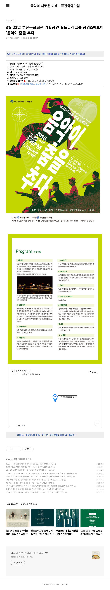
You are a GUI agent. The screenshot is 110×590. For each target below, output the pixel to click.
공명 (15, 459)
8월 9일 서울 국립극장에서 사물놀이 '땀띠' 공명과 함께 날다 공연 (29, 482)
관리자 (64, 584)
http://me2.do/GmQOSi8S (40, 80)
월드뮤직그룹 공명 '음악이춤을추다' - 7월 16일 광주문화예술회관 (29, 467)
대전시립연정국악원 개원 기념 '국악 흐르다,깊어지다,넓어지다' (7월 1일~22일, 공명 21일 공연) (39, 486)
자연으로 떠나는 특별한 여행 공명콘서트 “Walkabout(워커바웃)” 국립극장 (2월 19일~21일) (39, 476)
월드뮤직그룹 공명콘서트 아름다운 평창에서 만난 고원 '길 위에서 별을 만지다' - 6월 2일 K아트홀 (40, 473)
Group (9, 459)
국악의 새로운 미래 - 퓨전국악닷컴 (55, 5)
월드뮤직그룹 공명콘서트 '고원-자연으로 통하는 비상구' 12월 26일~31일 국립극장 (35, 492)
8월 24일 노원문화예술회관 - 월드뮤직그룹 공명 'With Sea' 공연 (29, 470)
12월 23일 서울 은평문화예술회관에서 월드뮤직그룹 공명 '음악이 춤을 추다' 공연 (34, 479)
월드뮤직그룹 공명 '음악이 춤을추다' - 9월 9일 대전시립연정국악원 (29, 464)
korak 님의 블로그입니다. (22, 556)
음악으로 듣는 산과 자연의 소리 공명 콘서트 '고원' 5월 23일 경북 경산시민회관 (34, 489)
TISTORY (55, 584)
